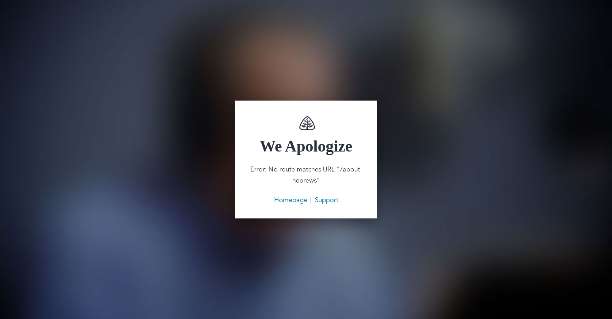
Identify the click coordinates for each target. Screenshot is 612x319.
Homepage (290, 199)
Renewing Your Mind (306, 123)
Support (326, 199)
